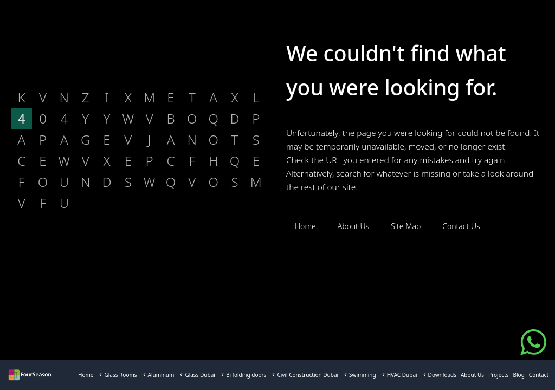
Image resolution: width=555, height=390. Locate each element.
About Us (472, 375)
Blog (519, 375)
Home (85, 375)
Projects (498, 375)
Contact (538, 375)
